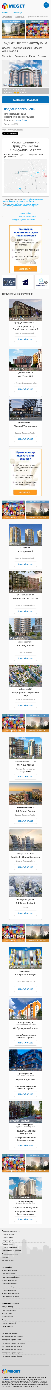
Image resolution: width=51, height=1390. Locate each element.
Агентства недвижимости (10, 1254)
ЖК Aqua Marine (25, 765)
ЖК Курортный (25, 551)
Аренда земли (7, 1320)
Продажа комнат (8, 1237)
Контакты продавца (25, 99)
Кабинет (5, 13)
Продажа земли (7, 1244)
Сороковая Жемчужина (25, 1207)
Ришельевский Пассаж (25, 598)
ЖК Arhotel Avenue (25, 811)
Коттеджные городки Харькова (12, 1353)
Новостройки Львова (9, 1290)
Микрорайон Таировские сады (25, 694)
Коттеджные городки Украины (12, 1336)
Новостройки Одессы (9, 1283)
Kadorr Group (21, 120)
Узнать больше (25, 339)
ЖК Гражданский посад (27, 217)
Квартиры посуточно (9, 1310)
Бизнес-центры (7, 1326)
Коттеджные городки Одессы (12, 1349)
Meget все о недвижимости (25, 1371)
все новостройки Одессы (25, 201)
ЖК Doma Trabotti (25, 903)
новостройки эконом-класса (20, 204)
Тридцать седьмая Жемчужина (23, 220)
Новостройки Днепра (9, 1280)
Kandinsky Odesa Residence (25, 857)
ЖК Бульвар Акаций (25, 974)
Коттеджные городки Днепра (12, 1346)
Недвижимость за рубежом (11, 1250)
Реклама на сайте (8, 1260)
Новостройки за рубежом (10, 1293)
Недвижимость (7, 17)
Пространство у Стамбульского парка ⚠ (25, 327)
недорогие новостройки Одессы (25, 206)
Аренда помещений (9, 1323)
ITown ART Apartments (25, 426)
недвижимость (18, 129)
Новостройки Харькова (10, 1287)
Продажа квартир (8, 1234)
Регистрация (17, 13)
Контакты (5, 1257)
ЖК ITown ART (25, 376)
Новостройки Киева (9, 1274)
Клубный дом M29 (25, 1079)
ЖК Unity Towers (25, 645)
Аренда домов (7, 1313)
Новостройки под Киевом (10, 1277)
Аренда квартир (7, 1307)
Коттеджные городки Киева (11, 1339)
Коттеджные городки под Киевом (13, 1343)
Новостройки (20, 17)
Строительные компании (10, 1297)
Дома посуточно (7, 1316)
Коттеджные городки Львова (12, 1356)
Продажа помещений (9, 1247)
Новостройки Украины (9, 1270)
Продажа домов (7, 1241)
